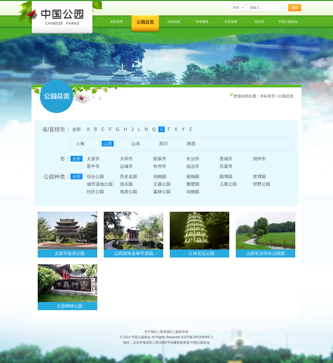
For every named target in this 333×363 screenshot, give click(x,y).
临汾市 (192, 166)
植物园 (192, 176)
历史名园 (128, 176)
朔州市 (259, 158)
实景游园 (230, 21)
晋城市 (226, 158)
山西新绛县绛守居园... (135, 253)
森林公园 (162, 191)
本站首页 (116, 21)
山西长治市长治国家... (267, 253)
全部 (76, 129)
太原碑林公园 (69, 306)
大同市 (126, 158)
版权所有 (182, 332)
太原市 (93, 158)
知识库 (259, 21)
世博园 (259, 176)
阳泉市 (159, 158)
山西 (107, 143)
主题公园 (162, 184)
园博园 (226, 176)
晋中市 (93, 166)
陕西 (191, 143)
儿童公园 (228, 184)
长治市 (192, 158)
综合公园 (95, 176)
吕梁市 (226, 166)
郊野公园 (261, 184)
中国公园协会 (288, 21)
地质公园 (128, 191)
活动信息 (173, 21)
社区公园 (95, 191)
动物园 (159, 176)
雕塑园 (192, 184)
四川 (163, 143)
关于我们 (150, 332)
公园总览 (145, 22)
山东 (135, 143)
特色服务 (202, 21)
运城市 (126, 166)
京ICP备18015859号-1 (197, 337)
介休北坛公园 (201, 253)
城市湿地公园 (100, 184)
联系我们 (166, 332)
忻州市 (159, 166)
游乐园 (126, 184)
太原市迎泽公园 (69, 253)
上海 (80, 143)
